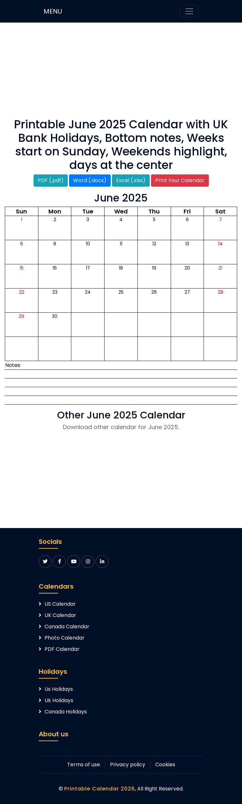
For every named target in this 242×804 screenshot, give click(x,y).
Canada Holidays (66, 711)
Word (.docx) (89, 180)
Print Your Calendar (180, 180)
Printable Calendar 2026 (99, 788)
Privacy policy (127, 764)
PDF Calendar (62, 649)
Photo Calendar (65, 638)
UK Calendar (60, 615)
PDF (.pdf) (51, 180)
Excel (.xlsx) (131, 180)
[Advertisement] (121, 72)
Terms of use (83, 764)
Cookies (165, 764)
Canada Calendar (67, 626)
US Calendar (60, 604)
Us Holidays (59, 689)
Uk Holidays (59, 700)
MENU (53, 11)
